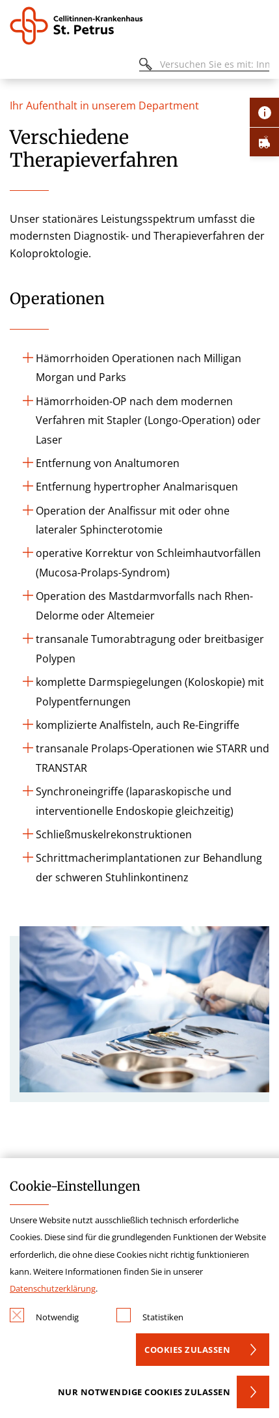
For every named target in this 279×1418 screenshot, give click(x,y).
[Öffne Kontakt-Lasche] (264, 112)
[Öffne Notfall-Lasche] (264, 141)
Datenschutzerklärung (53, 1288)
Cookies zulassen (187, 1349)
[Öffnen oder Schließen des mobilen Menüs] (17, 66)
